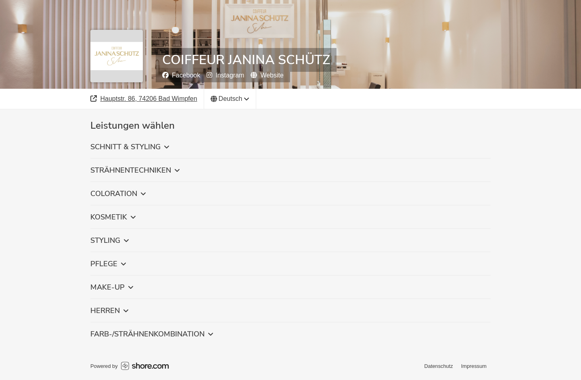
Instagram (225, 75)
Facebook (181, 75)
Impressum (474, 366)
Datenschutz (438, 366)
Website (267, 75)
